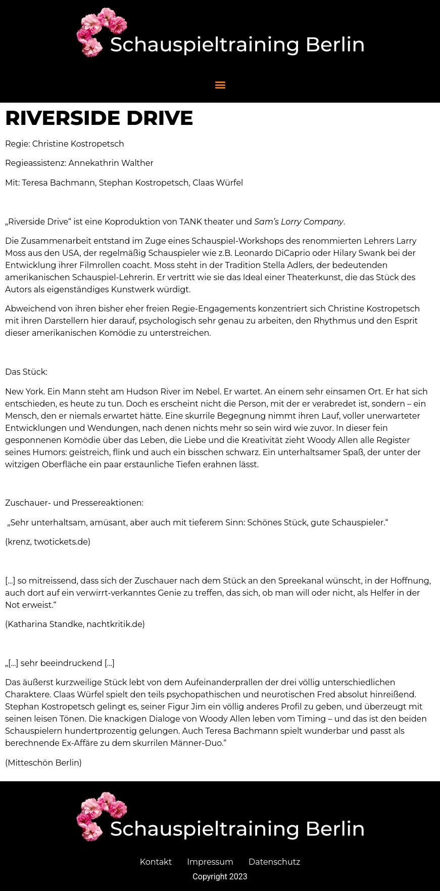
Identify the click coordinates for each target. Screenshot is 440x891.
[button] (220, 84)
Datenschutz (274, 862)
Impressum (210, 862)
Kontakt (156, 862)
